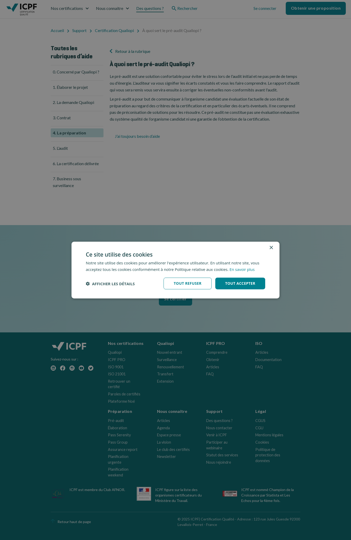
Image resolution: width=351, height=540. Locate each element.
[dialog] (176, 270)
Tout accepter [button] (240, 283)
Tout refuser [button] (188, 283)
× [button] (271, 248)
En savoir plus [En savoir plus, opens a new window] (242, 269)
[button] (110, 283)
